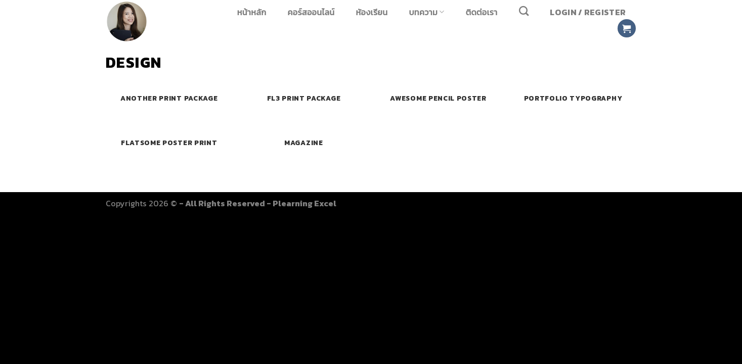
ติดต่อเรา (482, 12)
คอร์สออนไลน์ (311, 12)
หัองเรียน (372, 12)
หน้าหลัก (252, 12)
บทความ (427, 12)
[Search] (524, 11)
